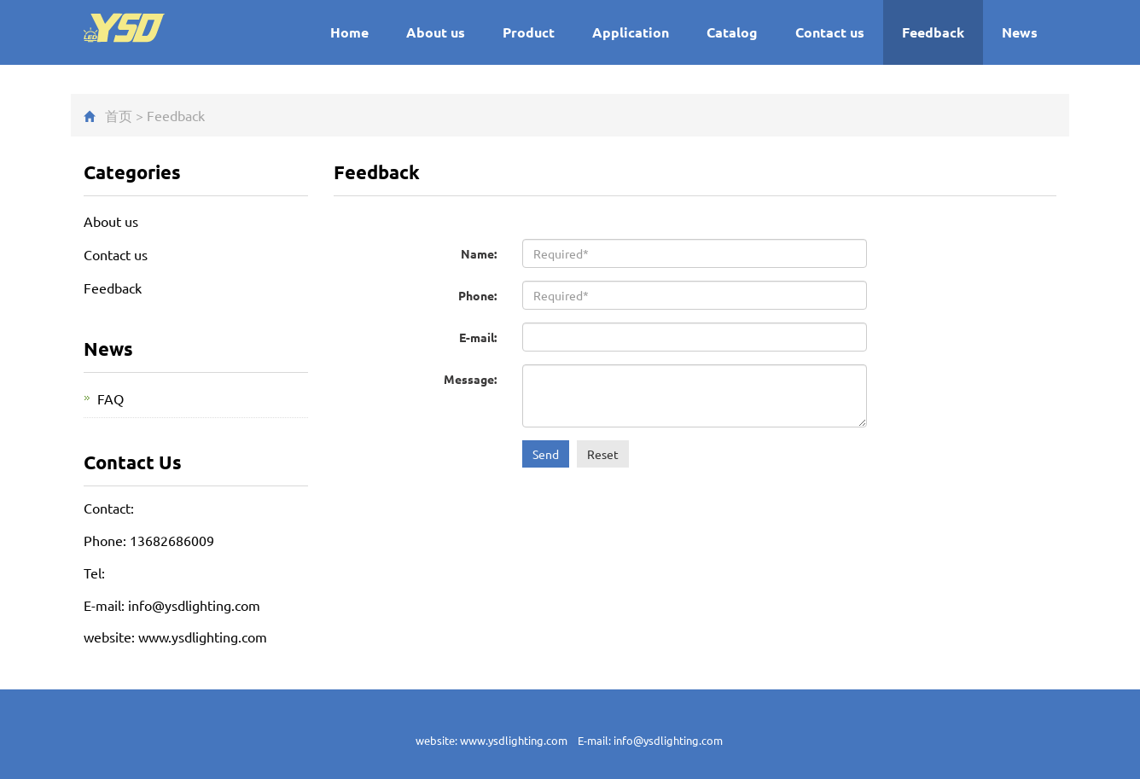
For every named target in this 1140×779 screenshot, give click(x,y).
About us (435, 32)
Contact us (829, 32)
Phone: (477, 295)
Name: (479, 253)
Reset (603, 454)
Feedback (933, 32)
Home (349, 32)
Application (630, 32)
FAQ (110, 398)
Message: (470, 379)
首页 (118, 115)
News (1020, 32)
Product (529, 32)
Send (545, 454)
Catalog (732, 32)
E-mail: (478, 337)
